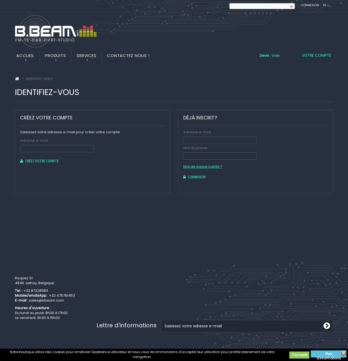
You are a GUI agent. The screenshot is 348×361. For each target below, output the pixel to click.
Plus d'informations (328, 354)
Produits (55, 55)
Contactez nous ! (128, 55)
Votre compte (316, 55)
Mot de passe (195, 147)
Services (86, 55)
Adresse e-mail (34, 140)
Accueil (25, 55)
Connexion (310, 5)
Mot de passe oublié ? (202, 166)
